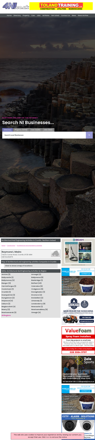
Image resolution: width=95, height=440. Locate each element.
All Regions (6, 315)
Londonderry (36, 304)
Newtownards (7, 312)
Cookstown (6, 289)
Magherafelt (7, 306)
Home (9, 15)
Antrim (4, 274)
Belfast (34, 283)
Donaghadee (37, 292)
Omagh (34, 312)
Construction (11, 245)
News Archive (83, 15)
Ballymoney (7, 280)
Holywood (6, 301)
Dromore (35, 295)
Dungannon (7, 298)
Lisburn (5, 304)
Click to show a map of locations (18, 266)
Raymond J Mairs (11, 251)
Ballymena (35, 277)
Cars (33, 15)
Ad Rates (45, 15)
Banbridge (35, 280)
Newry (4, 309)
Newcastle (35, 306)
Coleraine (35, 286)
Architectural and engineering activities (29, 245)
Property (26, 15)
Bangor (5, 283)
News (74, 15)
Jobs (38, 15)
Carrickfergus (8, 286)
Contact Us (65, 15)
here (47, 437)
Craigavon (35, 289)
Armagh (34, 274)
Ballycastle (6, 277)
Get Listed (55, 15)
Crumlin (5, 292)
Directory (17, 15)
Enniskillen (35, 298)
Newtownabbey (38, 309)
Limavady (35, 301)
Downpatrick (7, 295)
